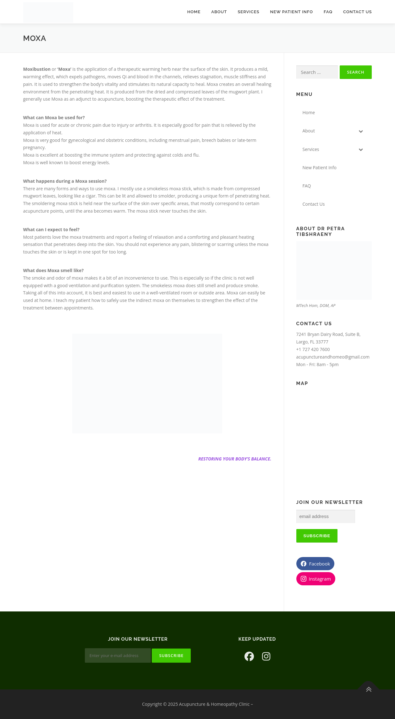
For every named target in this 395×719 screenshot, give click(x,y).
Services (248, 11)
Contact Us (357, 11)
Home (194, 11)
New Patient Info (291, 11)
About (219, 11)
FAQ (328, 11)
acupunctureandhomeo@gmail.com (333, 357)
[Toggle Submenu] (361, 131)
